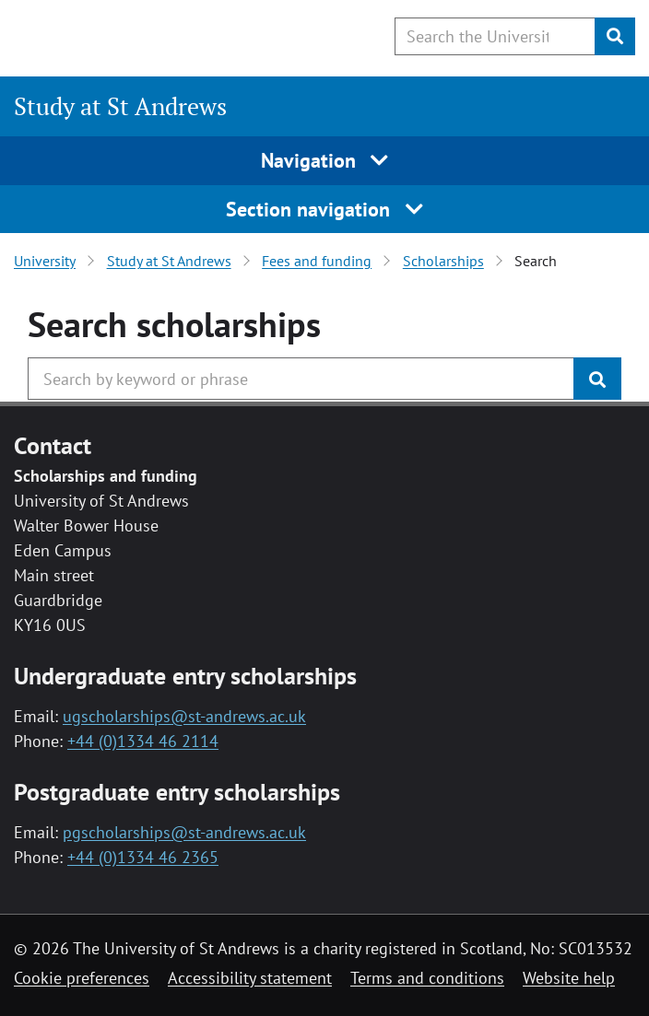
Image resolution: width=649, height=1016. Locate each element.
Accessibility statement (250, 977)
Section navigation (324, 209)
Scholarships (443, 260)
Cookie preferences (81, 977)
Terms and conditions (427, 977)
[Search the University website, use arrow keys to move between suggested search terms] (495, 36)
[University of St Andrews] (108, 35)
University (45, 260)
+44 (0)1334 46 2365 (142, 857)
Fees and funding (317, 260)
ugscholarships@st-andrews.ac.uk (184, 716)
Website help (569, 977)
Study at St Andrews (120, 106)
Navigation (325, 160)
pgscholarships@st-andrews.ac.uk (184, 832)
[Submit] (615, 36)
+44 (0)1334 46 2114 (142, 741)
